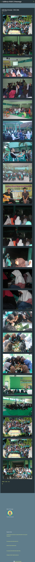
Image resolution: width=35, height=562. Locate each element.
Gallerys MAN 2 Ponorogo (12, 2)
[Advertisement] (7, 500)
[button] (2, 13)
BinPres (3, 481)
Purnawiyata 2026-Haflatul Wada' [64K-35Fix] (13, 550)
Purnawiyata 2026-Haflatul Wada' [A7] (12, 541)
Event (6, 481)
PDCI (9, 481)
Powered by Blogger (17, 561)
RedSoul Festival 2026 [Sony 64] (11, 545)
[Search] (22, 2)
